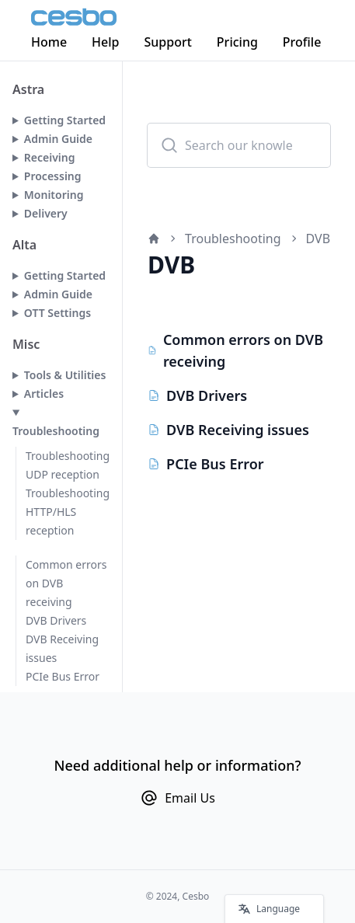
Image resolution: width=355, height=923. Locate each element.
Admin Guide (58, 138)
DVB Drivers (56, 620)
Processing (53, 176)
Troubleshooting (55, 430)
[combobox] (239, 145)
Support (168, 42)
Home (49, 42)
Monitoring (54, 194)
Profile (302, 42)
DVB (318, 238)
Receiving (49, 157)
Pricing (237, 42)
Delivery (46, 213)
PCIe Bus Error (62, 676)
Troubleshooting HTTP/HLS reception (68, 512)
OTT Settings (57, 312)
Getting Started (65, 120)
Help (105, 42)
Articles (44, 393)
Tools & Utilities (65, 374)
